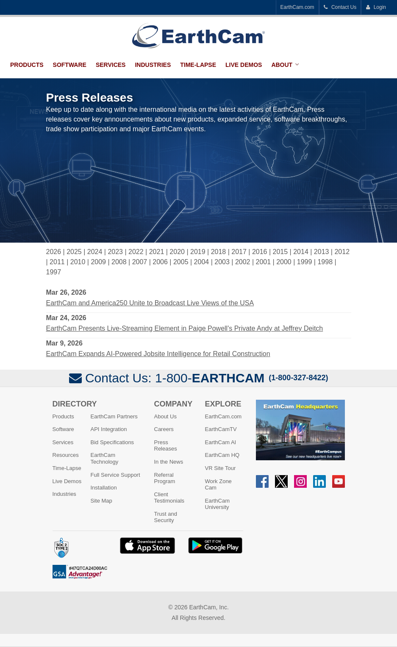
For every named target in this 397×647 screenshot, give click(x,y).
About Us (165, 416)
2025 (74, 251)
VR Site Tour (220, 468)
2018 (218, 251)
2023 (115, 251)
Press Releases (165, 445)
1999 (304, 261)
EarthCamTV (221, 429)
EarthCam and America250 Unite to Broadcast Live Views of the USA (150, 303)
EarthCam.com (297, 7)
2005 (181, 261)
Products (27, 64)
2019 (197, 251)
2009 (98, 261)
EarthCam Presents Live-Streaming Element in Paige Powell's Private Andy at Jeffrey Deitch (184, 328)
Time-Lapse (198, 64)
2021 (156, 251)
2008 (119, 261)
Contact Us (340, 7)
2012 (342, 251)
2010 (78, 261)
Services (111, 64)
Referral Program (164, 478)
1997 (53, 272)
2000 (284, 261)
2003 (222, 261)
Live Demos (243, 64)
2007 (139, 261)
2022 (136, 251)
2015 (280, 251)
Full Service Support (115, 475)
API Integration (109, 429)
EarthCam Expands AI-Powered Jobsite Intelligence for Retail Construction (158, 353)
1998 (325, 261)
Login (376, 7)
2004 (201, 261)
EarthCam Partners (114, 416)
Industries (153, 64)
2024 (95, 251)
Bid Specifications (112, 442)
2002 (242, 261)
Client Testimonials (169, 497)
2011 (57, 261)
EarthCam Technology (105, 458)
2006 (160, 261)
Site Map (101, 501)
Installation (104, 487)
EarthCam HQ (222, 455)
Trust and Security (165, 517)
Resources (66, 455)
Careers (164, 429)
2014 (300, 251)
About (281, 64)
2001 (263, 261)
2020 (177, 251)
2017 (239, 251)
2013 (321, 251)
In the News (168, 462)
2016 (259, 251)
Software (69, 64)
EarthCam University (217, 504)
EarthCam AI (220, 442)
